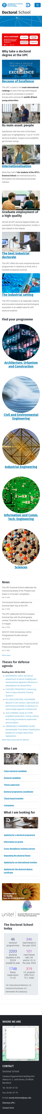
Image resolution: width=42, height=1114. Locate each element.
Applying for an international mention (20, 862)
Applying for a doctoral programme (19, 835)
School (16, 12)
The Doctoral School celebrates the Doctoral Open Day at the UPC (17, 604)
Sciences (21, 567)
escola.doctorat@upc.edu (20, 1098)
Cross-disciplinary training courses (19, 849)
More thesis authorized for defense (15, 740)
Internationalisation (16, 166)
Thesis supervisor (12, 785)
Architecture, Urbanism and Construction (21, 364)
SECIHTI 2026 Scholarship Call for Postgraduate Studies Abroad (17, 633)
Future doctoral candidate (15, 771)
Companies (9, 805)
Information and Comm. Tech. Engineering (21, 517)
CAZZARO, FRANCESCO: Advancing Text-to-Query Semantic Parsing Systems (21, 692)
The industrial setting (17, 295)
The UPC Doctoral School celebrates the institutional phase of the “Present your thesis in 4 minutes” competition (19, 590)
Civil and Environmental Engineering (21, 417)
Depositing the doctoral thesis (17, 855)
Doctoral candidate (12, 778)
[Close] (38, 5)
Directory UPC (8, 1103)
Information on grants (13, 842)
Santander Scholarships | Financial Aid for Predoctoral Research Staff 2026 (20, 645)
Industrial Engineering (21, 467)
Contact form (8, 1108)
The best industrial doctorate (15, 255)
